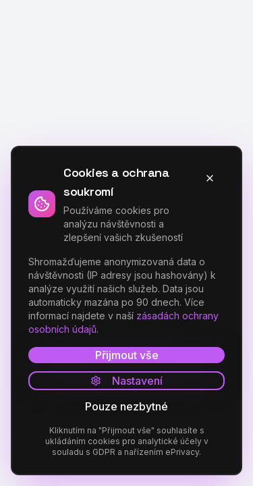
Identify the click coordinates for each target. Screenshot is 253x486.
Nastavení (126, 380)
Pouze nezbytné (126, 406)
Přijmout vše (127, 355)
